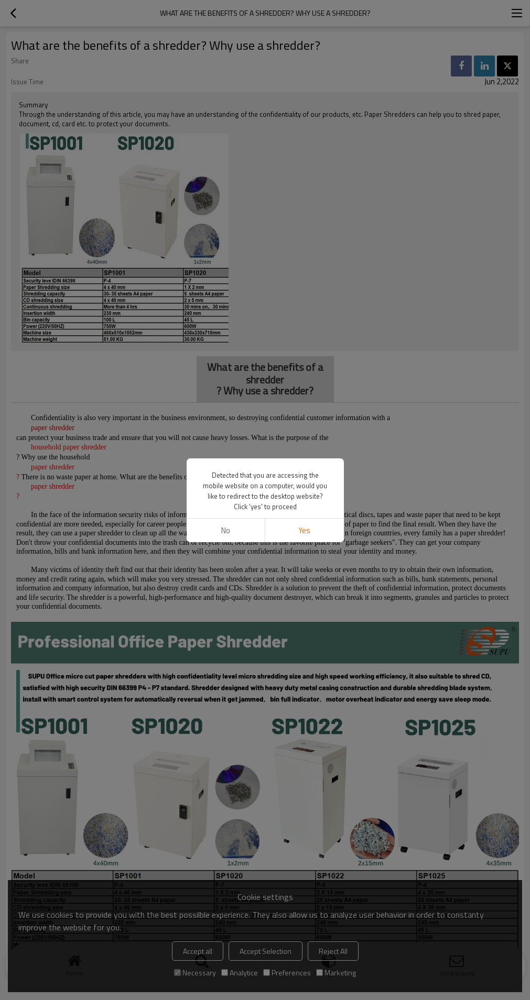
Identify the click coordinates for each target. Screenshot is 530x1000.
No (225, 530)
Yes (304, 530)
